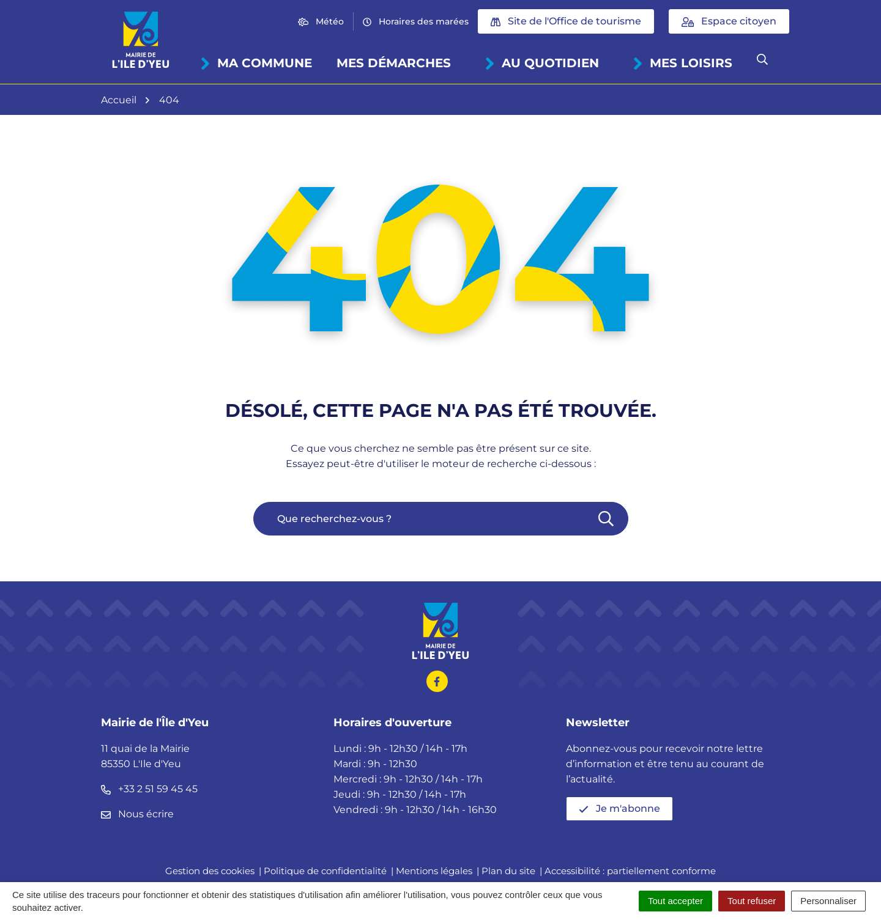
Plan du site (508, 871)
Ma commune (256, 63)
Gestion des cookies (210, 871)
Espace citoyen (729, 21)
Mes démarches (393, 63)
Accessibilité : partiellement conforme (630, 871)
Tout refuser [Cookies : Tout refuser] (751, 901)
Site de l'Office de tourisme (566, 21)
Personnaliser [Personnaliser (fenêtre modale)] (828, 901)
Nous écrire (137, 814)
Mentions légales (434, 871)
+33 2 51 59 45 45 (149, 789)
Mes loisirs (682, 63)
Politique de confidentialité (325, 871)
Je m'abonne (619, 808)
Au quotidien (542, 63)
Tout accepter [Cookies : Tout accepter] (675, 901)
